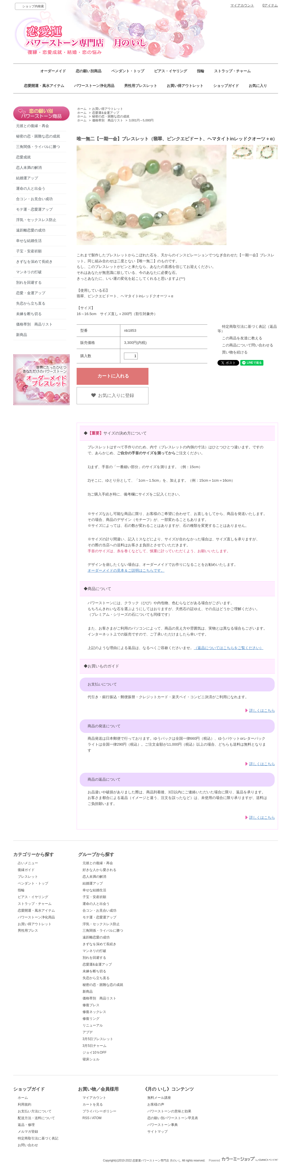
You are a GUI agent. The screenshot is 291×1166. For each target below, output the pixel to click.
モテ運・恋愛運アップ (34, 209)
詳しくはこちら (262, 710)
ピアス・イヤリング (170, 71)
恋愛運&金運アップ (105, 112)
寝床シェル (91, 1059)
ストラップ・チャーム (232, 71)
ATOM (97, 1118)
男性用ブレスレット (140, 86)
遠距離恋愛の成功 (30, 230)
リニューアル (93, 1025)
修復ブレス (91, 1005)
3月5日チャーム (94, 1046)
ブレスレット (28, 877)
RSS (86, 1118)
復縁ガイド (26, 870)
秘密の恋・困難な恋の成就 (38, 136)
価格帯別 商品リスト (34, 324)
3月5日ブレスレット (98, 1039)
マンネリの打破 (29, 272)
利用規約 (24, 1104)
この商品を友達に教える (242, 338)
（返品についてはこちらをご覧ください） (228, 648)
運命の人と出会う (30, 188)
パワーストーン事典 (162, 1125)
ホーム (81, 108)
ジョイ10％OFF (94, 1052)
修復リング (91, 1019)
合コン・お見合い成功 (34, 199)
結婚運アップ (27, 178)
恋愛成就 (23, 157)
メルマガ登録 (28, 1132)
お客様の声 (155, 1104)
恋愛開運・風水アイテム (44, 86)
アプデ (88, 1032)
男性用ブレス (28, 931)
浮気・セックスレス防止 (36, 220)
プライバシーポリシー (99, 1111)
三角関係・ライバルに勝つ (38, 147)
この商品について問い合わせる (247, 345)
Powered (243, 1160)
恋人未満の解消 (29, 167)
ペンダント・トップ (127, 71)
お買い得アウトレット (185, 86)
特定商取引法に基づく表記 (38, 1138)
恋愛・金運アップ (30, 293)
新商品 (21, 335)
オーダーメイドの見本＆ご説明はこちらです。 (126, 570)
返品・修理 (26, 1125)
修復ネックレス (94, 1012)
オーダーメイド (53, 71)
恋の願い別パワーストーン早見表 (172, 1118)
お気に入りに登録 (112, 395)
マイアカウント (242, 5)
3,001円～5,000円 (141, 120)
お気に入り (258, 86)
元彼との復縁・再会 (32, 126)
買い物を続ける (235, 352)
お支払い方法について (35, 1111)
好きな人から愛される (99, 870)
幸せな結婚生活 (29, 241)
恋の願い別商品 (88, 71)
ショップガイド (226, 86)
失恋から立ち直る (30, 303)
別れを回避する (29, 282)
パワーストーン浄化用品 (94, 86)
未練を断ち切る (29, 314)
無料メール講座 (159, 1098)
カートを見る (93, 1104)
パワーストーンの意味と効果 (169, 1111)
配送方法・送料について (36, 1118)
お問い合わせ (28, 1145)
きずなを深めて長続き (34, 261)
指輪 (200, 71)
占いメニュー (28, 863)
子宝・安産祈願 (29, 251)
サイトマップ (157, 1132)
